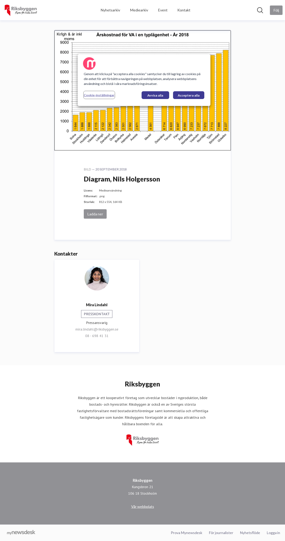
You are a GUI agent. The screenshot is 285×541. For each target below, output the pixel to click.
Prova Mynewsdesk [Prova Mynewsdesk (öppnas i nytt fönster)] (186, 532)
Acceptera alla (189, 95)
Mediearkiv (139, 10)
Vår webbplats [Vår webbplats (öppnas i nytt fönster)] (142, 506)
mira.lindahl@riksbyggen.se (96, 329)
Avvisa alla (155, 95)
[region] (144, 80)
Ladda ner (95, 214)
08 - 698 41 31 (96, 335)
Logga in (273, 532)
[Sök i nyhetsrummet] (260, 10)
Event (163, 10)
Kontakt (183, 10)
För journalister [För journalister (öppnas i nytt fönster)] (221, 532)
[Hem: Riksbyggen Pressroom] (20, 10)
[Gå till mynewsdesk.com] (21, 533)
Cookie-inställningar (99, 95)
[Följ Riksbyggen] (276, 10)
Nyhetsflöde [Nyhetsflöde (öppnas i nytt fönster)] (250, 532)
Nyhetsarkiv (110, 10)
